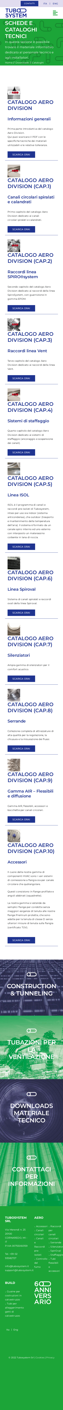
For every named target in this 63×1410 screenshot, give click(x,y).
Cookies (40, 1357)
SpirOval (55, 1250)
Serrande (55, 1242)
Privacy (50, 1357)
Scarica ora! (21, 154)
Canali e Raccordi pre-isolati (39, 1246)
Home (8, 62)
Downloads (22, 62)
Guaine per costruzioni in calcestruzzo (13, 1295)
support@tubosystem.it (19, 1270)
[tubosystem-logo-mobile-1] (16, 9)
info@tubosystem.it (17, 1266)
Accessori (42, 1226)
